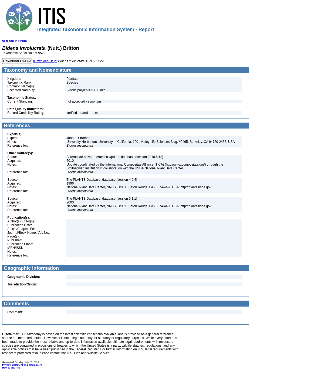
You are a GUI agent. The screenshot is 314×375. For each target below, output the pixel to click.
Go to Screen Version (14, 41)
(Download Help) (45, 61)
